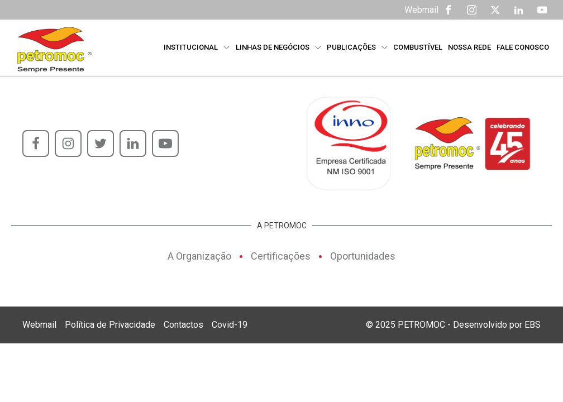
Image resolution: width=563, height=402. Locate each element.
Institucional (197, 47)
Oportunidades (362, 256)
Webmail (421, 9)
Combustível (417, 47)
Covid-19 (229, 324)
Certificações (281, 256)
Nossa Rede (469, 47)
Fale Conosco (523, 47)
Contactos (183, 324)
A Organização (199, 256)
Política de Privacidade (110, 324)
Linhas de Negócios (278, 47)
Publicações (357, 47)
